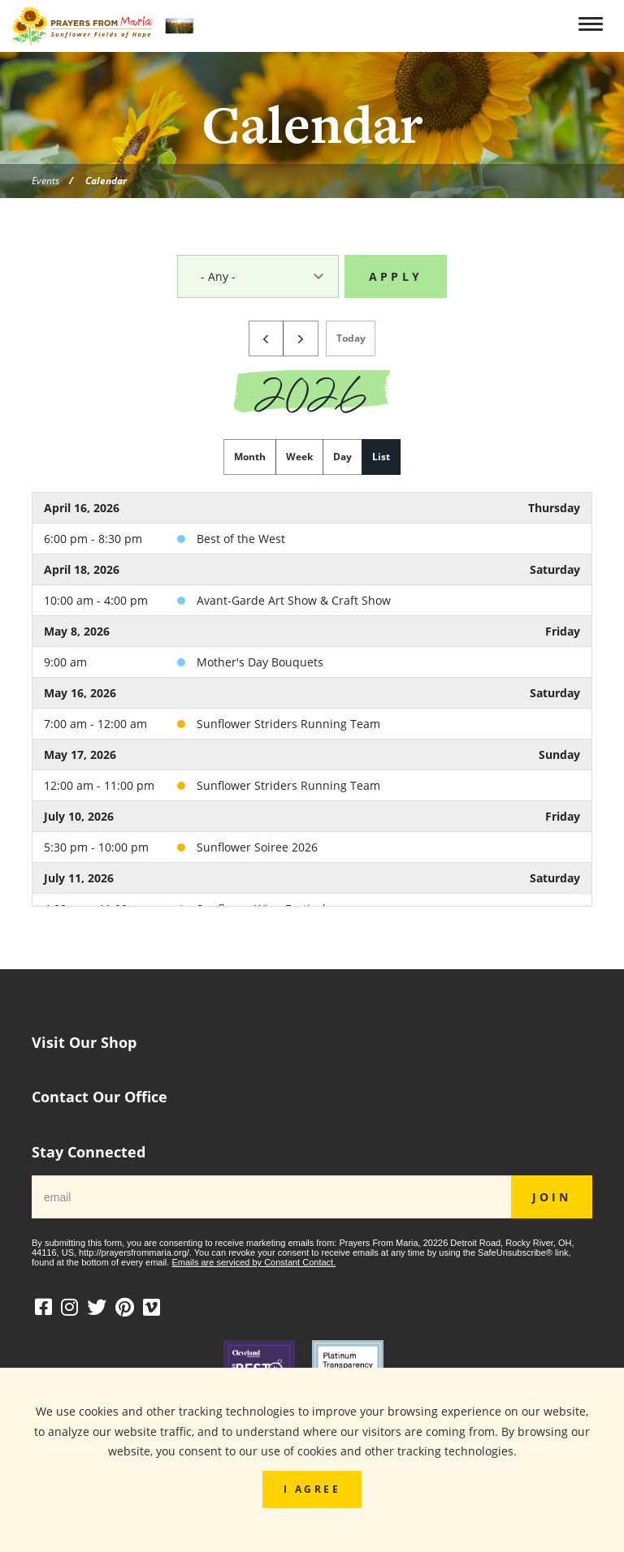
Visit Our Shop (84, 1043)
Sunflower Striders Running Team (288, 728)
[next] (300, 343)
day (342, 461)
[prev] (266, 343)
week (299, 461)
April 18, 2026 (81, 574)
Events (45, 180)
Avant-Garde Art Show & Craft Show (294, 605)
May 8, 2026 (77, 636)
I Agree (312, 1488)
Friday (562, 636)
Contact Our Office (99, 1097)
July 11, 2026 (79, 882)
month (250, 461)
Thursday (554, 512)
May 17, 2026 (80, 759)
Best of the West (241, 543)
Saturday (555, 574)
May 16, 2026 (80, 697)
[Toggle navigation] (593, 24)
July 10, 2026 (79, 821)
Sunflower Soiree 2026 (257, 852)
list (381, 461)
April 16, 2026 (81, 512)
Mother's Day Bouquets (260, 667)
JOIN (552, 1197)
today (351, 342)
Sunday (559, 759)
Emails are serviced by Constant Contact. (253, 1262)
